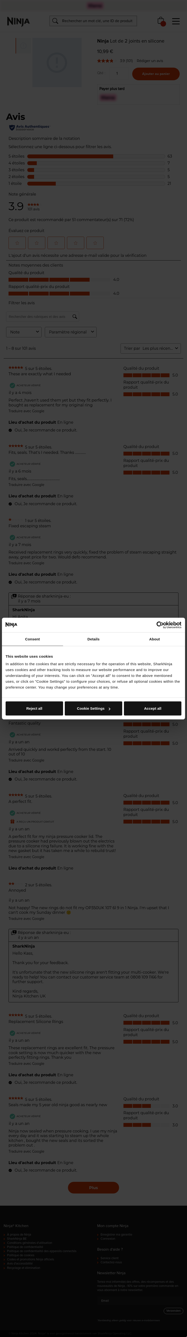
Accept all (152, 708)
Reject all (34, 708)
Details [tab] (93, 639)
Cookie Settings (93, 708)
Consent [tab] (32, 639)
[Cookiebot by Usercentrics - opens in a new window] (160, 624)
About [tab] (154, 639)
